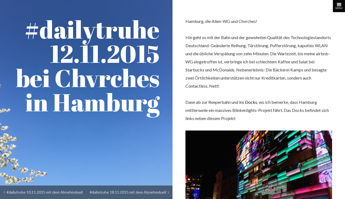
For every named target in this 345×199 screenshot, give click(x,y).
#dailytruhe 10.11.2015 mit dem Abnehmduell (43, 192)
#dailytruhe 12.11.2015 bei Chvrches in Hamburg (88, 65)
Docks (251, 102)
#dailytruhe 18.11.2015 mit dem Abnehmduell (129, 192)
